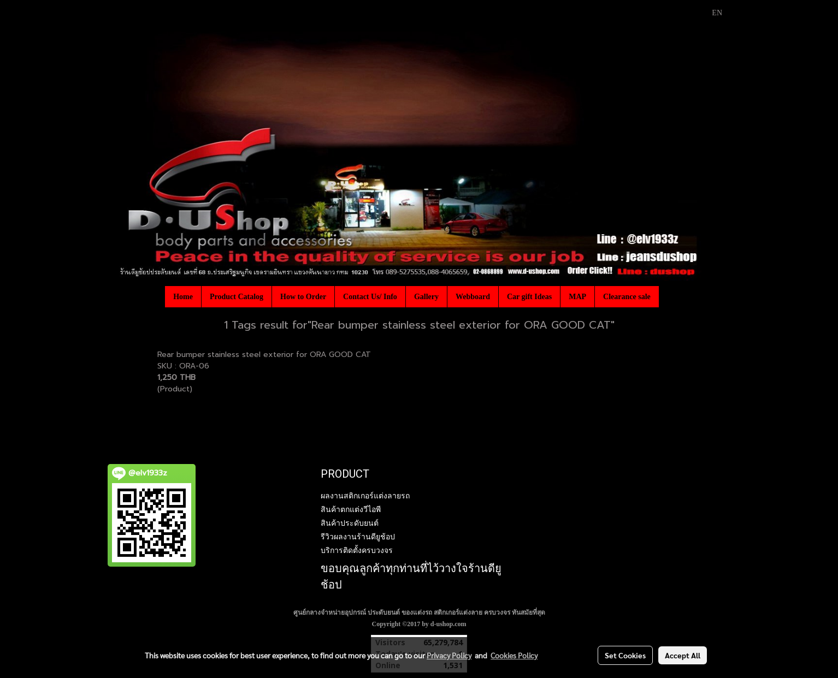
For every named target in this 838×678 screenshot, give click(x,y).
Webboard (473, 297)
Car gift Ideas (529, 297)
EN (711, 13)
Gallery (426, 297)
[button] (668, 296)
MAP (577, 297)
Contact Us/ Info (370, 297)
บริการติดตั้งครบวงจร (357, 550)
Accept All (682, 655)
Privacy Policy (449, 655)
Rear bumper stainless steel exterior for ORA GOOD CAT (264, 354)
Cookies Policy (514, 655)
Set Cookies (625, 655)
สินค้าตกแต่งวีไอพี (351, 509)
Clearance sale (627, 297)
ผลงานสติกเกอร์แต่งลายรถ (365, 495)
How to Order (303, 297)
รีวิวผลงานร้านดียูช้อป (358, 536)
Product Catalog (236, 297)
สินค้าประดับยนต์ (350, 523)
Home (183, 297)
